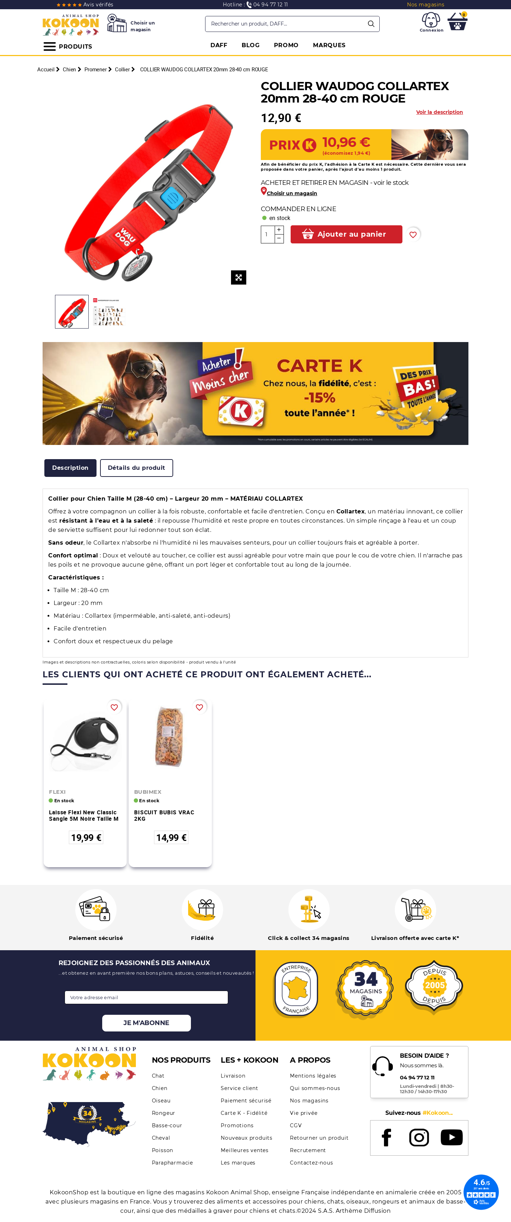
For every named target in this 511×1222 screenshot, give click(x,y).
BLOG (251, 45)
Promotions (237, 1125)
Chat (158, 1076)
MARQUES (329, 45)
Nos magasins (309, 1100)
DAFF (218, 45)
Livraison (233, 1076)
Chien (159, 1088)
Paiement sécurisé (246, 1100)
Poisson (163, 1150)
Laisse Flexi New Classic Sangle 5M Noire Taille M (84, 815)
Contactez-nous (311, 1163)
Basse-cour (167, 1125)
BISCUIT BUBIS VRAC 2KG (164, 815)
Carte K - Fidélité (244, 1113)
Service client (239, 1088)
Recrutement (308, 1150)
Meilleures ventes (245, 1150)
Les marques (238, 1163)
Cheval (161, 1138)
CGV (296, 1125)
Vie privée (303, 1113)
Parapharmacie (172, 1163)
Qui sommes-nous (315, 1088)
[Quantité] (268, 234)
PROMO (286, 45)
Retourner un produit (319, 1138)
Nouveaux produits (247, 1138)
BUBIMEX (148, 791)
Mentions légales (313, 1076)
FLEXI (57, 791)
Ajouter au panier (352, 234)
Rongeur (164, 1113)
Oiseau (161, 1100)
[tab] (70, 468)
